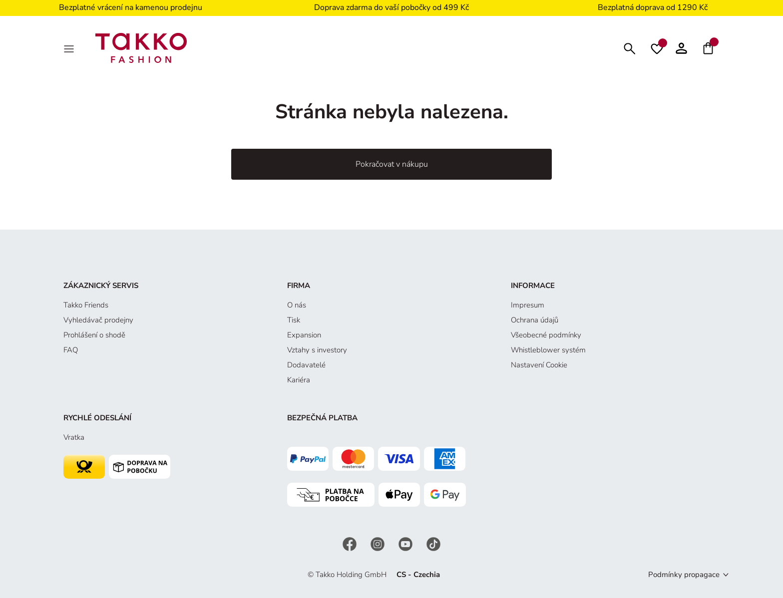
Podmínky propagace (684, 575)
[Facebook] (351, 544)
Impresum (527, 305)
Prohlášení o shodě (94, 335)
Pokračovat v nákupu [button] (392, 164)
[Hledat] (630, 47)
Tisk (293, 320)
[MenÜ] (69, 48)
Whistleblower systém (548, 350)
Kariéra (298, 380)
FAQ (70, 350)
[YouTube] (406, 544)
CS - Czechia (418, 575)
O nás (296, 305)
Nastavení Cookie (539, 365)
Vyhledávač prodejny (98, 320)
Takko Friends (85, 305)
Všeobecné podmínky (546, 335)
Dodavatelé (306, 365)
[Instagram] (379, 544)
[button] (681, 48)
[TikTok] (433, 544)
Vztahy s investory (317, 350)
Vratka (73, 437)
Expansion (304, 335)
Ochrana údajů (534, 320)
